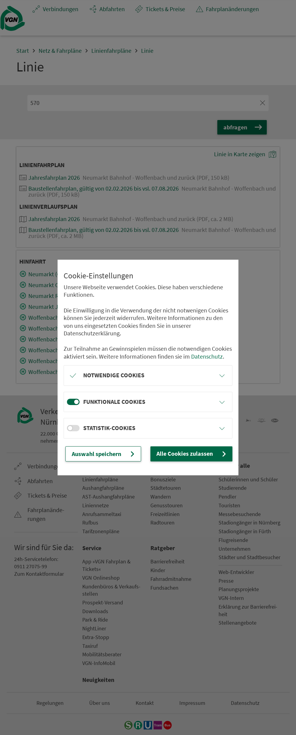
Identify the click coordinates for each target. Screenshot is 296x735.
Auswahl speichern (104, 454)
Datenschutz (207, 356)
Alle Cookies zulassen (192, 454)
